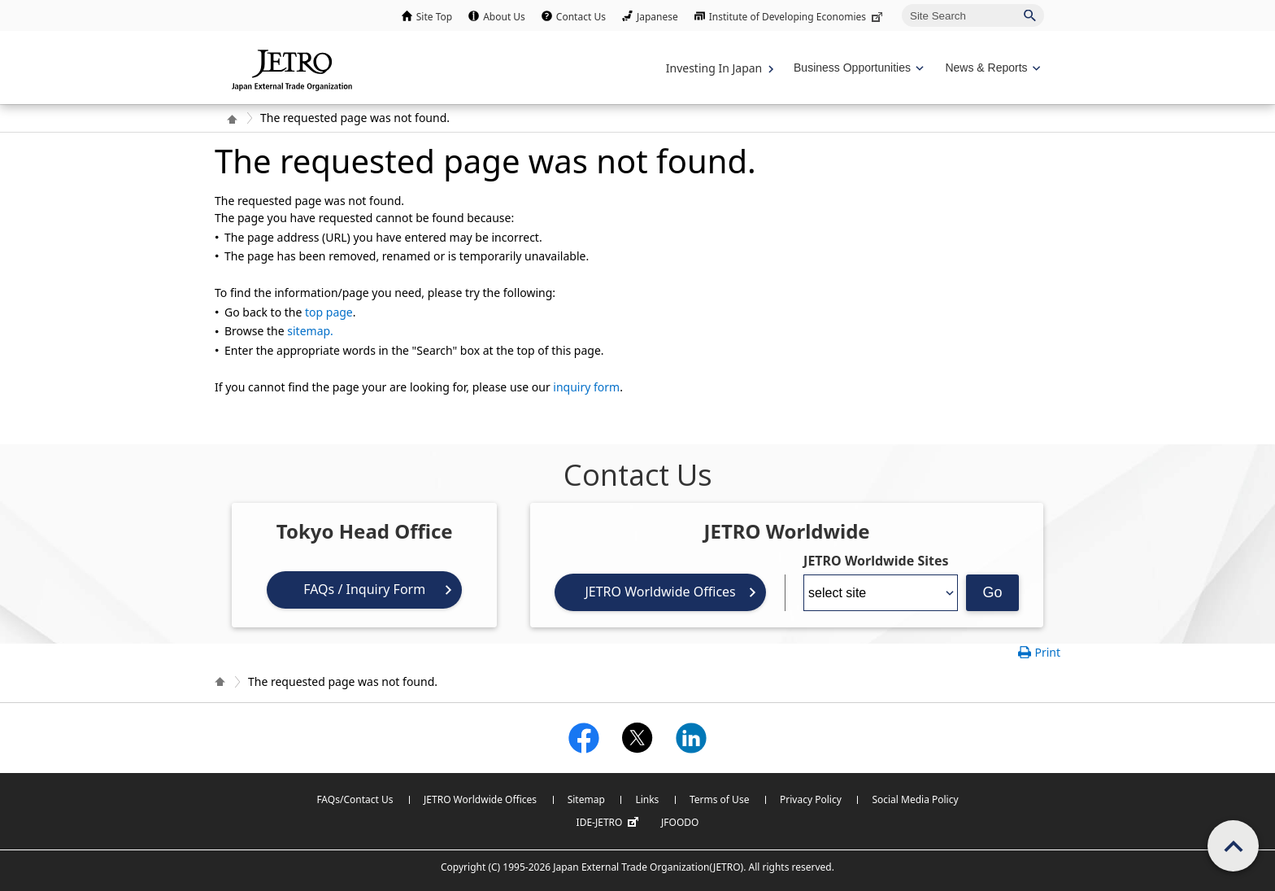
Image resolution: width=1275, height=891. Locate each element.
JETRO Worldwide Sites (875, 561)
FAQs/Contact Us (354, 799)
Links (647, 799)
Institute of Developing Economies (797, 17)
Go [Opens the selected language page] (993, 592)
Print (1047, 652)
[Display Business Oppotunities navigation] (857, 67)
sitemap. (310, 330)
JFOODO (679, 822)
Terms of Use (719, 799)
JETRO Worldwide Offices (660, 592)
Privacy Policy (811, 799)
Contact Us (581, 17)
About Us (504, 17)
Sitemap (586, 799)
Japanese (657, 17)
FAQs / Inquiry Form (364, 589)
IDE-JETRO (610, 822)
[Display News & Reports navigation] (991, 67)
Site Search (901, 3)
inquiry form (586, 387)
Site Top (434, 17)
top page (329, 312)
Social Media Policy (915, 799)
